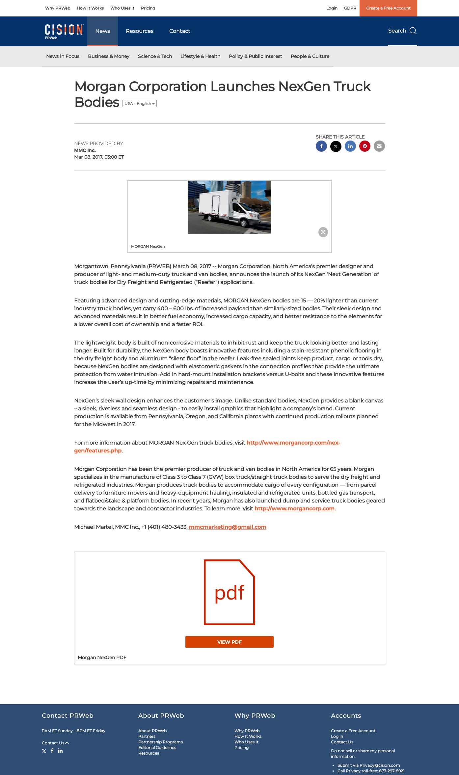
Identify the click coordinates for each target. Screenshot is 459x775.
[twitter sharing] (335, 147)
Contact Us (55, 742)
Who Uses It (122, 8)
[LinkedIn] (60, 750)
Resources (139, 31)
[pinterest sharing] (364, 147)
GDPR (350, 8)
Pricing (148, 8)
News (102, 31)
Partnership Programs (160, 741)
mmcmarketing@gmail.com (227, 527)
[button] (229, 207)
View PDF (229, 642)
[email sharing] (379, 147)
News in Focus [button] (62, 56)
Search (402, 31)
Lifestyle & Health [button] (200, 56)
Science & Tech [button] (155, 56)
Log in (337, 736)
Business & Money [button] (108, 56)
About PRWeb (152, 730)
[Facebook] (52, 750)
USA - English (139, 103)
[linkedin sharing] (350, 147)
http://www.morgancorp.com (295, 508)
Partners (146, 736)
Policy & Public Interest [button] (255, 56)
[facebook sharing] (321, 147)
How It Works (90, 8)
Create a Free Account (388, 8)
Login (332, 8)
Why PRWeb (57, 8)
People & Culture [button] (310, 56)
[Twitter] (45, 750)
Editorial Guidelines (157, 747)
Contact (179, 31)
